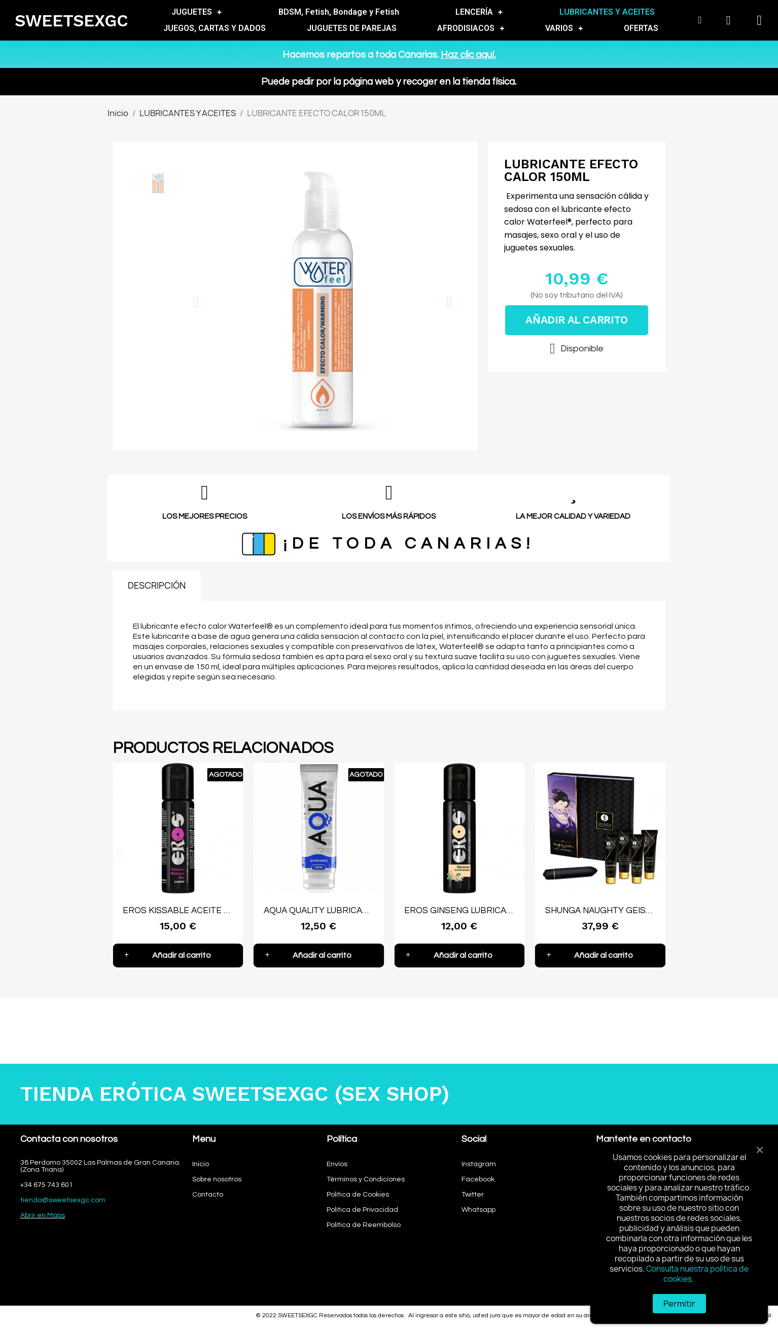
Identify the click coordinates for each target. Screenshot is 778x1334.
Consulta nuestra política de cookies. (697, 1274)
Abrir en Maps (42, 1215)
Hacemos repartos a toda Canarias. (389, 55)
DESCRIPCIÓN (157, 585)
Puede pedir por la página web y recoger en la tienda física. (388, 82)
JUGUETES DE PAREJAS (352, 28)
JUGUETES (196, 12)
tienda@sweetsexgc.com (62, 1200)
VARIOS (564, 28)
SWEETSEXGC (71, 20)
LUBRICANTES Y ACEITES (607, 12)
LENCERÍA (479, 12)
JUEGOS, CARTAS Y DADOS (214, 28)
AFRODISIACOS (470, 28)
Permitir (679, 1303)
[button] (196, 301)
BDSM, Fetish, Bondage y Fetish (338, 12)
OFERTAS (641, 28)
